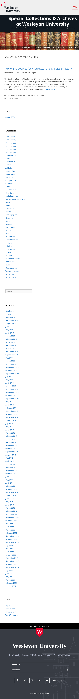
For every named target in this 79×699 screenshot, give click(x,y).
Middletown (31, 95)
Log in (7, 605)
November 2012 (12, 445)
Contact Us (15, 665)
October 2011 (11, 473)
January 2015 (10, 386)
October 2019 (11, 311)
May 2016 (9, 358)
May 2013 (9, 426)
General (8, 224)
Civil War (9, 183)
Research (40, 95)
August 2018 (10, 323)
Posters (8, 243)
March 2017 (10, 348)
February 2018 (11, 339)
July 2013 (9, 423)
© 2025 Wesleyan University (39, 693)
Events (8, 205)
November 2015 (12, 367)
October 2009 (11, 520)
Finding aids (10, 218)
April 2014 (9, 405)
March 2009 (10, 530)
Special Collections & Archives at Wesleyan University (43, 21)
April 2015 (9, 383)
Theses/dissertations (13, 258)
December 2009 (11, 514)
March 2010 (10, 508)
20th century (10, 152)
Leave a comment (14, 99)
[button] (75, 7)
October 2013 (11, 414)
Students (9, 255)
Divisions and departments (16, 199)
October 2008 (11, 539)
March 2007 (10, 580)
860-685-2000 (64, 655)
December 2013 (11, 411)
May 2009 (9, 523)
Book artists (10, 171)
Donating (9, 202)
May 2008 (9, 548)
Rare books (10, 249)
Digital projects (11, 196)
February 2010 (11, 511)
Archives (21, 95)
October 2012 (11, 448)
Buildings (9, 177)
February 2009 (11, 533)
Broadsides (10, 174)
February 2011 (11, 486)
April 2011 (9, 483)
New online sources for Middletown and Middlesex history (38, 68)
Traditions (9, 262)
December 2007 (11, 558)
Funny (7, 221)
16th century (10, 140)
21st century (10, 155)
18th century (10, 146)
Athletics (8, 168)
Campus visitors (12, 180)
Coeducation (10, 190)
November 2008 (12, 536)
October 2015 (11, 370)
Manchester (10, 227)
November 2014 (12, 392)
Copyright (9, 193)
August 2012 (10, 455)
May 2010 (9, 501)
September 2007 (12, 567)
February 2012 (11, 467)
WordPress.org (11, 615)
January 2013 (10, 439)
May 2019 (9, 314)
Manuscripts (10, 230)
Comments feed (12, 612)
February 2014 (11, 408)
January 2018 (10, 342)
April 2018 (9, 333)
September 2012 (12, 451)
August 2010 (10, 495)
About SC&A (10, 117)
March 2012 (10, 464)
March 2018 (10, 336)
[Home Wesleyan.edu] (39, 632)
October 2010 (11, 489)
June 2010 (9, 498)
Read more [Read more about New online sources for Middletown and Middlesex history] (50, 89)
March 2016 (10, 361)
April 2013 (9, 430)
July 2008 (9, 545)
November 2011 (12, 470)
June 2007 (9, 573)
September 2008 (12, 542)
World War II (10, 277)
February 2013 (11, 436)
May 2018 (9, 330)
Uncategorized (11, 268)
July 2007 (9, 570)
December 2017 (11, 345)
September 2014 (12, 398)
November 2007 (12, 561)
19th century (12, 95)
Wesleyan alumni (12, 271)
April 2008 (9, 551)
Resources (15, 670)
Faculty (8, 212)
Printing (8, 246)
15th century (10, 136)
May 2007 (9, 576)
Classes (8, 187)
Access (8, 158)
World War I (10, 274)
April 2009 (9, 526)
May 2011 (9, 480)
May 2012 (9, 458)
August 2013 (10, 420)
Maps (7, 233)
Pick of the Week (12, 240)
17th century (10, 143)
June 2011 (9, 476)
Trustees (8, 265)
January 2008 (10, 555)
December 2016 (11, 351)
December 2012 (11, 442)
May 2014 (9, 401)
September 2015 (12, 373)
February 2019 (11, 317)
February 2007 (11, 583)
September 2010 (12, 492)
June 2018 (9, 326)
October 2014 (11, 395)
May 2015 (9, 380)
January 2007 (10, 586)
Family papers (11, 215)
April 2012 (9, 461)
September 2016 (12, 355)
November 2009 (12, 517)
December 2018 (11, 320)
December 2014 (11, 389)
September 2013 (12, 417)
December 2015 (11, 364)
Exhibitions (10, 208)
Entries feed (10, 609)
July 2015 (9, 376)
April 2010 (9, 505)
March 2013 (10, 433)
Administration (11, 162)
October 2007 (11, 564)
